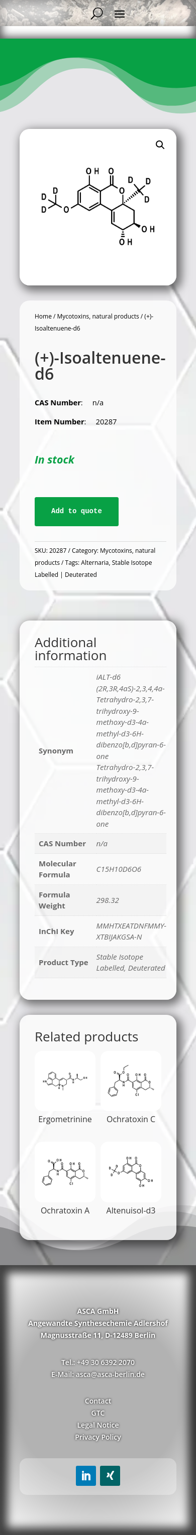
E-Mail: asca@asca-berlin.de (98, 1374)
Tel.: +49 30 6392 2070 (98, 1362)
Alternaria (95, 562)
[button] (160, 145)
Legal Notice (98, 1425)
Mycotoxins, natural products (98, 316)
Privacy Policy (98, 1437)
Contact (98, 1401)
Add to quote (76, 511)
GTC (98, 1413)
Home (43, 316)
